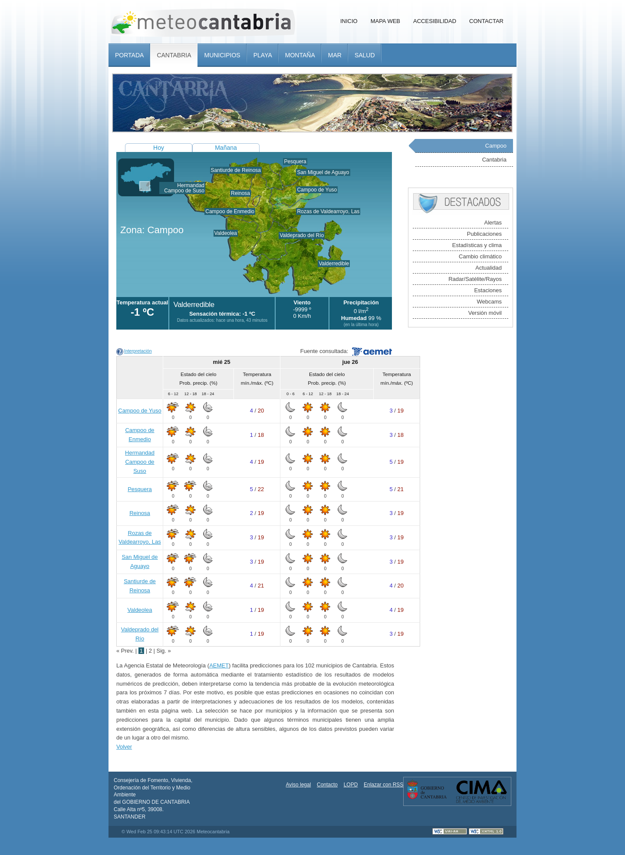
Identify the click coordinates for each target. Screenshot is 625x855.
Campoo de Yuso (317, 190)
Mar (335, 55)
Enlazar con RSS (383, 785)
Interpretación (138, 351)
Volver (124, 746)
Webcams (489, 301)
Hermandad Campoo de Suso (184, 188)
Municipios (222, 55)
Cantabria (174, 55)
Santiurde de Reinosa (236, 170)
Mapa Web (385, 21)
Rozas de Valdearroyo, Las (328, 211)
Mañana (226, 147)
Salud (365, 55)
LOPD (351, 785)
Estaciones (488, 290)
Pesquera (295, 161)
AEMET (219, 665)
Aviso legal (298, 785)
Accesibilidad (434, 21)
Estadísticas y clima (477, 245)
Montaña (300, 55)
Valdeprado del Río (302, 235)
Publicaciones (484, 234)
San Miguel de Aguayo (323, 172)
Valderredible (334, 264)
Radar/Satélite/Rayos (475, 279)
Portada (129, 55)
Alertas (493, 222)
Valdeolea (225, 233)
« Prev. (125, 650)
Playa (262, 55)
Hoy (158, 147)
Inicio (349, 21)
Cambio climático (480, 256)
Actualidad (488, 267)
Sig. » (164, 650)
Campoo (496, 145)
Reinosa (240, 193)
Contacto (327, 785)
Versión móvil (485, 313)
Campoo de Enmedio (229, 211)
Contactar (486, 21)
